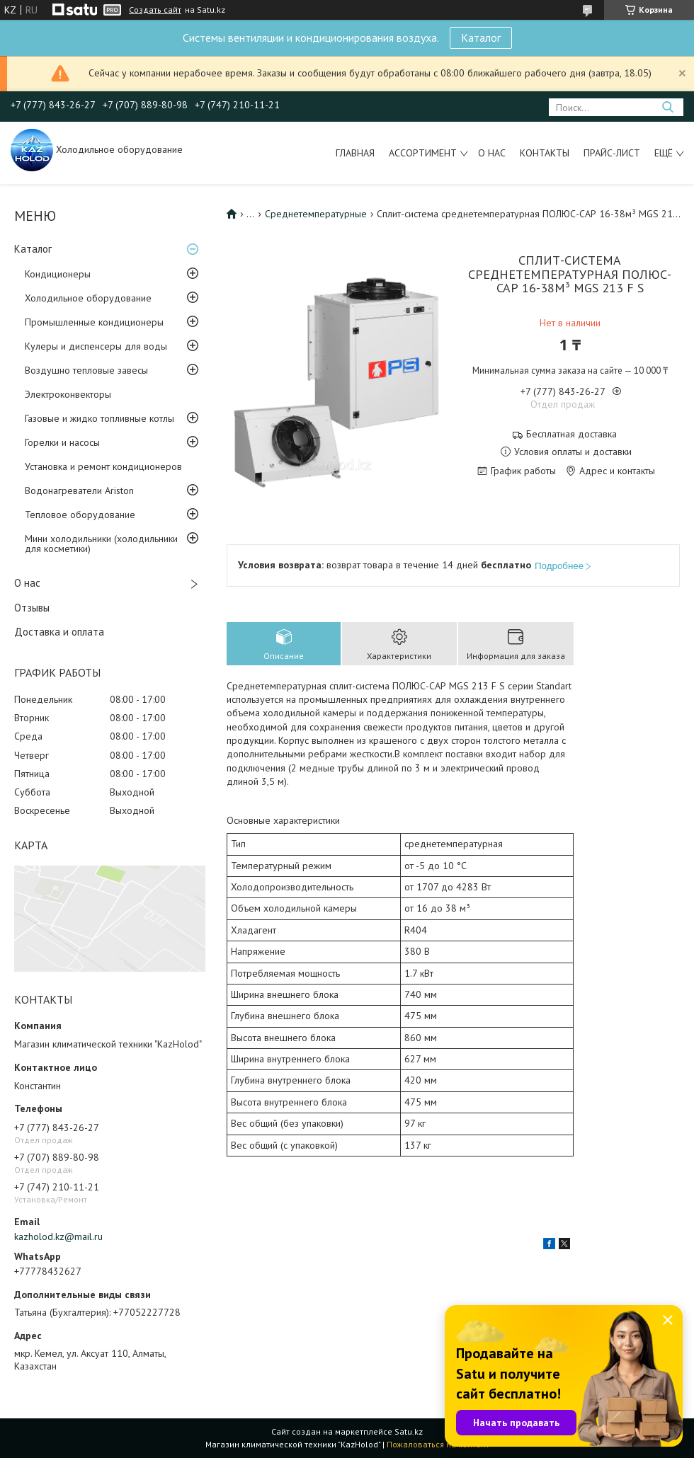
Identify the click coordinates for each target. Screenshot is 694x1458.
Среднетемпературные (316, 214)
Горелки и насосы (62, 442)
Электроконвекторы (68, 394)
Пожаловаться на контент (438, 1444)
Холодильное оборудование (88, 298)
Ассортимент (423, 153)
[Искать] (667, 107)
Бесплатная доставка (571, 434)
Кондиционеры (58, 274)
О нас (492, 153)
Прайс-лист (612, 153)
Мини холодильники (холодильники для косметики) (101, 543)
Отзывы (32, 607)
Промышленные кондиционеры (94, 322)
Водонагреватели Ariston (79, 490)
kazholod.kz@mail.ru (58, 1236)
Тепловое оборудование (80, 514)
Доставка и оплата (59, 631)
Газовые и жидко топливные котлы (99, 418)
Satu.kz (408, 1431)
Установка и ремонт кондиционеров (103, 466)
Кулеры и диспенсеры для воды (96, 346)
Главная (355, 153)
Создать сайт (155, 10)
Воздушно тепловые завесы (86, 370)
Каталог (481, 37)
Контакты (544, 153)
